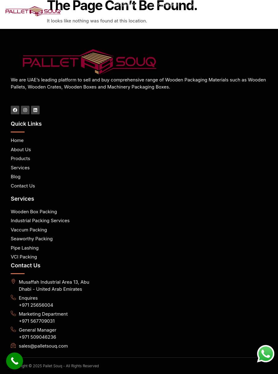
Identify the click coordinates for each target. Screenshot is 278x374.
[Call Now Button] (14, 360)
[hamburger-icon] (247, 16)
